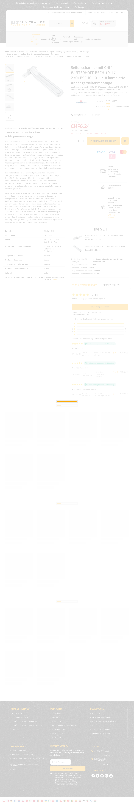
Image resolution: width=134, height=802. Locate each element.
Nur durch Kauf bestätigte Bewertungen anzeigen (94, 318)
